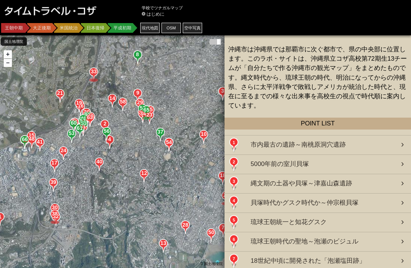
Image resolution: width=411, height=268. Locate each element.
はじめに (155, 14)
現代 (150, 28)
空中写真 (192, 28)
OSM (171, 28)
